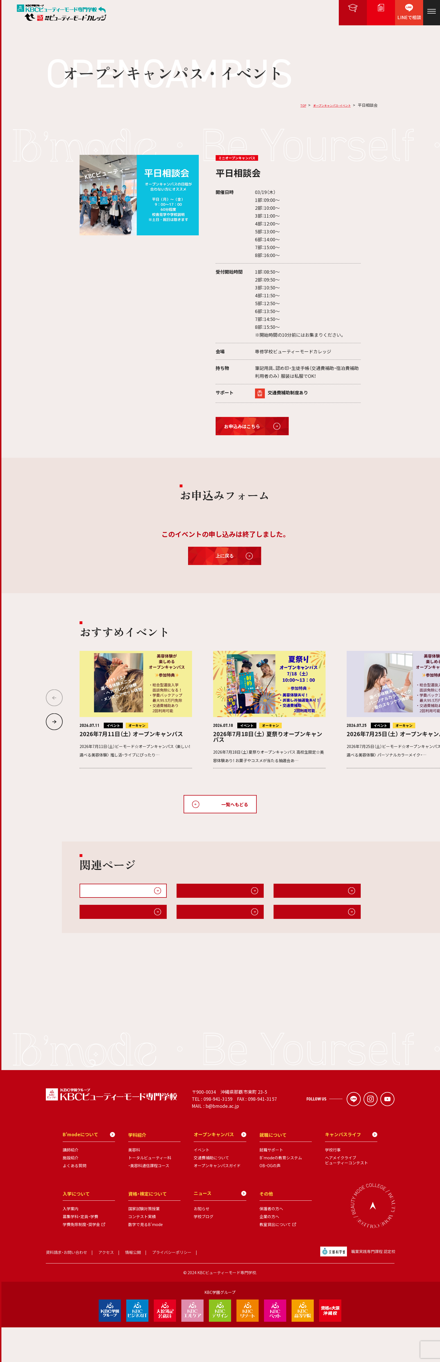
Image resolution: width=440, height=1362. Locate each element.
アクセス (106, 1287)
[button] (54, 721)
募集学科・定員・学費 (80, 1251)
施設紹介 (287, 920)
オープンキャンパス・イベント (324, 105)
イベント (201, 1184)
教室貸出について (275, 1259)
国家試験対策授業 (144, 1243)
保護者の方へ (271, 1243)
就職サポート (271, 1184)
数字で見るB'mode (145, 1259)
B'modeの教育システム (281, 1192)
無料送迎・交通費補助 (299, 893)
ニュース (220, 1228)
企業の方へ (269, 1251)
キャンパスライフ (102, 920)
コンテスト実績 (142, 1251)
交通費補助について (211, 1192)
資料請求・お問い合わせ (66, 1287)
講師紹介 (70, 1184)
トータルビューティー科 (149, 1192)
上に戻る (225, 555)
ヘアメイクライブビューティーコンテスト (346, 1195)
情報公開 (133, 1287)
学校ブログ (203, 1251)
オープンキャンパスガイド (208, 893)
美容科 (134, 1184)
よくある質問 (74, 1200)
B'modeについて (199, 920)
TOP (287, 105)
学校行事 (333, 1184)
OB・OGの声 (270, 1200)
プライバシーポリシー (171, 1287)
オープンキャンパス (220, 1169)
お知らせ (201, 1243)
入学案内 (70, 1243)
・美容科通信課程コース (148, 1200)
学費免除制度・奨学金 (81, 1259)
